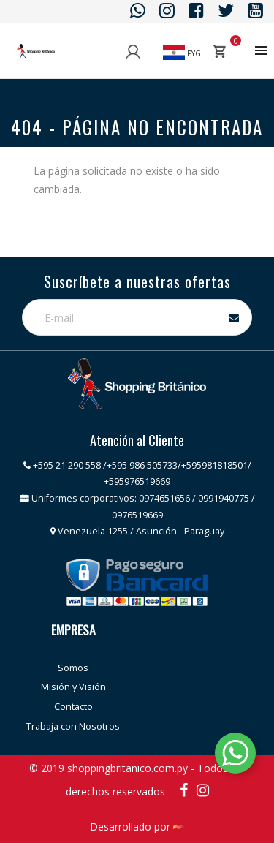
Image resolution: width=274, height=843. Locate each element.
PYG (182, 53)
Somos (73, 668)
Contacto (73, 706)
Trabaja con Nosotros (73, 726)
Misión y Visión (73, 687)
